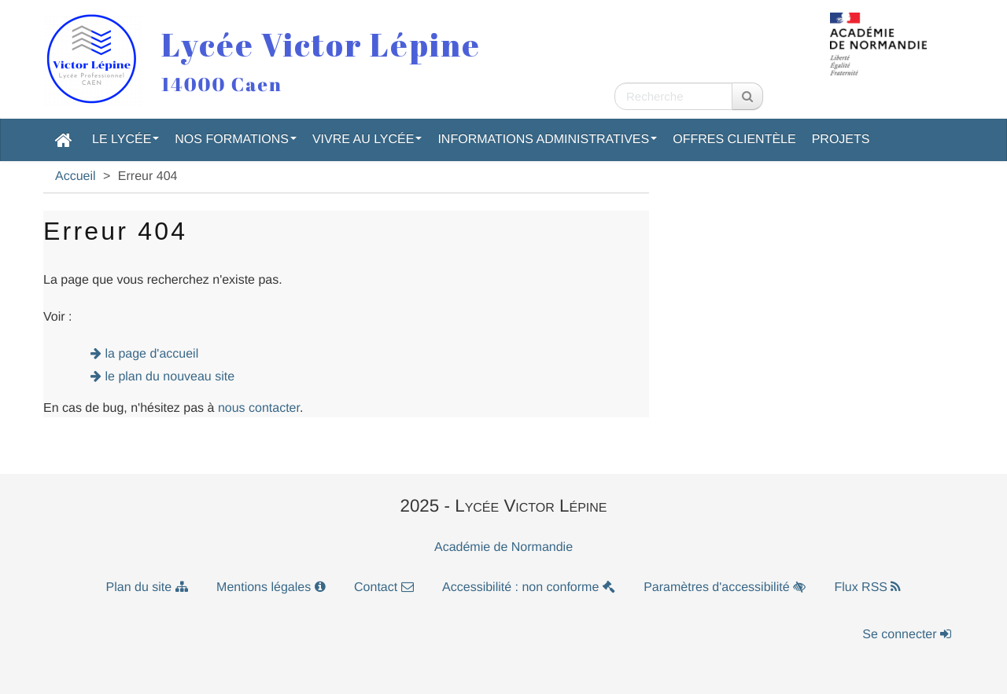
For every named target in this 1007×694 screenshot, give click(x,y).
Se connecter (906, 634)
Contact (384, 587)
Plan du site (147, 587)
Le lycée (125, 139)
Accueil (75, 176)
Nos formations (236, 139)
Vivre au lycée (367, 139)
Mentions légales (271, 587)
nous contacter (259, 408)
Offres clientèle (734, 139)
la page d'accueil (152, 354)
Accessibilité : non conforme (528, 587)
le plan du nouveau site (170, 377)
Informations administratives (547, 139)
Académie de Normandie (503, 547)
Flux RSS (867, 587)
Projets (841, 139)
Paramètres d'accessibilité (725, 587)
